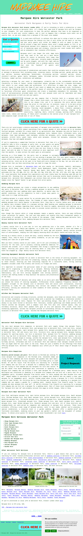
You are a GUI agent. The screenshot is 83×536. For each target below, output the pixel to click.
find (7, 395)
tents (23, 301)
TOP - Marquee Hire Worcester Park (14, 507)
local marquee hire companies (13, 357)
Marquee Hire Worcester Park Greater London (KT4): (21, 27)
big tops (12, 139)
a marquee (38, 269)
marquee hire (63, 29)
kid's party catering (70, 461)
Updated (14, 522)
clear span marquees (17, 135)
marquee (63, 33)
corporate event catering (35, 461)
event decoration (21, 463)
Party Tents (63, 489)
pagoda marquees (25, 139)
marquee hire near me (23, 384)
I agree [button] (47, 530)
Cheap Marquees (55, 495)
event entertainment (35, 458)
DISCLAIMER (78, 13)
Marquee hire (6, 166)
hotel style (35, 106)
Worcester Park (75, 127)
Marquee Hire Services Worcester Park (23, 417)
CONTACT (71, 13)
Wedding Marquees (41, 495)
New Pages (8, 522)
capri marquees (31, 135)
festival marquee (8, 131)
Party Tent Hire (56, 493)
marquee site (28, 284)
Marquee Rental (20, 489)
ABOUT (65, 13)
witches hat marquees (45, 297)
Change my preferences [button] (63, 530)
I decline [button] (54, 530)
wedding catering (53, 456)
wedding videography (14, 460)
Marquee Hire (20, 522)
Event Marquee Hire (9, 491)
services (37, 456)
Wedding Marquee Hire (36, 489)
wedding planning (65, 458)
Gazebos (4, 497)
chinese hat (55, 137)
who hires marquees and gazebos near (35, 359)
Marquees (59, 131)
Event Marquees (51, 489)
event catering (51, 463)
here (63, 413)
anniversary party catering (48, 460)
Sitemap (3, 522)
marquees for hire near (41, 366)
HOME (56, 13)
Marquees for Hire (43, 491)
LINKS (60, 13)
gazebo (51, 129)
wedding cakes (28, 465)
